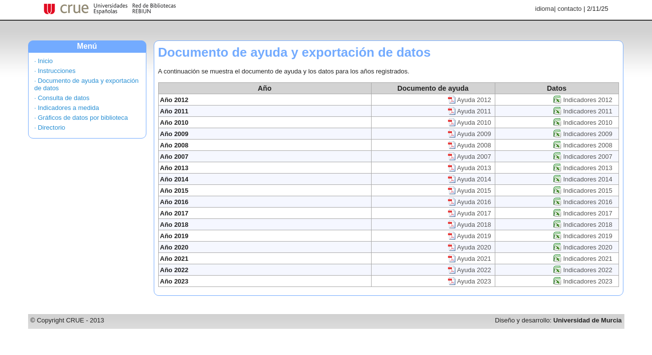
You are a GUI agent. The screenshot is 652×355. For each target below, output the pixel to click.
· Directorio (50, 127)
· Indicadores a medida (67, 107)
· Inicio (43, 61)
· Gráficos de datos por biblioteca (81, 117)
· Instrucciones (55, 70)
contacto (569, 8)
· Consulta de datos (62, 98)
